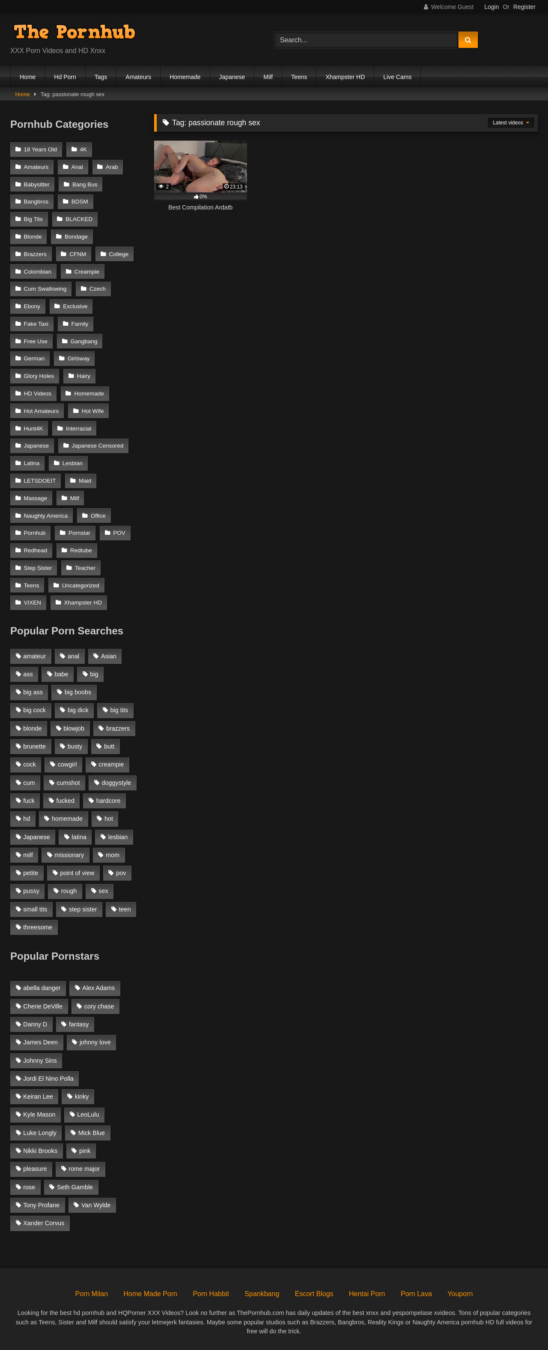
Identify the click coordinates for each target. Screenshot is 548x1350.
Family (79, 324)
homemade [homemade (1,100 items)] (67, 818)
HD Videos (37, 393)
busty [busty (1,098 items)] (75, 746)
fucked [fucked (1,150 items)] (65, 800)
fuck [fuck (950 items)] (28, 800)
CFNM (77, 254)
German (34, 358)
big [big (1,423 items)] (94, 674)
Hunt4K (33, 428)
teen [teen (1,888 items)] (125, 909)
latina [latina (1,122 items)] (79, 837)
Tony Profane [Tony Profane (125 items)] (41, 1205)
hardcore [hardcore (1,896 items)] (108, 800)
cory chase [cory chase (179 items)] (99, 1006)
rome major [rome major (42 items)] (84, 1168)
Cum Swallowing (45, 289)
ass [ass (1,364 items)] (28, 674)
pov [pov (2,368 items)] (121, 873)
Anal (77, 167)
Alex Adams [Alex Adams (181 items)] (98, 987)
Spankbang (261, 1293)
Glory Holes (39, 376)
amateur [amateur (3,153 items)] (34, 656)
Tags (101, 77)
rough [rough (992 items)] (69, 890)
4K (83, 149)
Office (98, 516)
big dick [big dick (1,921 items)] (78, 710)
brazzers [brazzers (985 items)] (118, 728)
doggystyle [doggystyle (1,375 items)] (116, 782)
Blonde (33, 236)
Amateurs (138, 77)
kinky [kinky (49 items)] (82, 1096)
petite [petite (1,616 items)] (30, 873)
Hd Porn (65, 77)
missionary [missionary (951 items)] (69, 855)
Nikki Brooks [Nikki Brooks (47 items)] (40, 1150)
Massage (36, 498)
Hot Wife (93, 411)
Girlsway (79, 358)
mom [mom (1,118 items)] (112, 855)
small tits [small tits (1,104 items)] (35, 909)
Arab (112, 167)
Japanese (232, 77)
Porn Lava (416, 1293)
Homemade (185, 77)
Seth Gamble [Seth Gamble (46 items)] (75, 1187)
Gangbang (83, 341)
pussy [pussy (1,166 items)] (31, 890)
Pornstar (79, 533)
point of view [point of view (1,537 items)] (77, 873)
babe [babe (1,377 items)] (61, 674)
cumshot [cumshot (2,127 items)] (68, 782)
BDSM (79, 201)
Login (491, 6)
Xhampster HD (345, 77)
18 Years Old (40, 149)
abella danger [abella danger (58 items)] (41, 987)
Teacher (85, 568)
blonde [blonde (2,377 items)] (32, 728)
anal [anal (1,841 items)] (73, 656)
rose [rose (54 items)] (29, 1187)
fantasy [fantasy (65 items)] (79, 1024)
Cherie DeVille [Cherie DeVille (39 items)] (43, 1006)
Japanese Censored (97, 445)
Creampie (86, 271)
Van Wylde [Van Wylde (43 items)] (95, 1205)
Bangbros (36, 201)
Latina (32, 463)
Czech (97, 289)
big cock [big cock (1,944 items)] (34, 710)
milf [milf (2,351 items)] (28, 855)
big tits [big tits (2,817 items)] (119, 710)
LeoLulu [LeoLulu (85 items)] (88, 1114)
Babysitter (37, 184)
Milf (268, 77)
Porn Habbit (211, 1293)
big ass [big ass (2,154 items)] (33, 692)
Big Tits (33, 219)
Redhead (36, 550)
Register (524, 6)
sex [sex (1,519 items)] (103, 890)
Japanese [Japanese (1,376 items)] (36, 837)
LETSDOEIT (40, 481)
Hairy (83, 376)
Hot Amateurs (41, 411)
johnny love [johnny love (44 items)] (95, 1042)
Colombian (38, 271)
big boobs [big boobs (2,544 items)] (78, 692)
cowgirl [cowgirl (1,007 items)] (67, 764)
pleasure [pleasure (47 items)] (35, 1168)
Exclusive (75, 306)
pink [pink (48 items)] (84, 1150)
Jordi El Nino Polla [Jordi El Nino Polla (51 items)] (48, 1078)
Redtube (81, 550)
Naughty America (46, 516)
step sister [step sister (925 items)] (83, 909)
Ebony (32, 306)
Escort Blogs (314, 1293)
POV (119, 533)
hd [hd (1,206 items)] (26, 818)
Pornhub (35, 533)
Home (28, 77)
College (119, 254)
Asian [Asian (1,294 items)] (108, 656)
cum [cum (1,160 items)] (29, 782)
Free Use (36, 341)
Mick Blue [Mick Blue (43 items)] (91, 1132)
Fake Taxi (36, 324)
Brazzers (35, 254)
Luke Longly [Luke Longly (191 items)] (40, 1132)
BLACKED (79, 219)
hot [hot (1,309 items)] (108, 818)
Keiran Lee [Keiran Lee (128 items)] (38, 1096)
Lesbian (73, 463)
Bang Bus (85, 184)
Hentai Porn (367, 1293)
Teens (299, 77)
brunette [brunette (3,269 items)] (34, 746)
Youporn (460, 1293)
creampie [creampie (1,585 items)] (111, 764)
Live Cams (397, 77)
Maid (85, 481)
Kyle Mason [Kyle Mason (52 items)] (39, 1114)
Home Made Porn (150, 1293)
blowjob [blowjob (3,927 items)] (73, 728)
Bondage (76, 236)
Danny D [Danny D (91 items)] (35, 1024)
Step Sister (38, 568)
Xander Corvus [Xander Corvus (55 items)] (43, 1223)
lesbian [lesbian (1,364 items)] (118, 837)
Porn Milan (91, 1293)
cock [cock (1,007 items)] (29, 764)
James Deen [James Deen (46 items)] (40, 1042)
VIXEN (33, 602)
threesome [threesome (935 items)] (37, 927)
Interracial (78, 428)
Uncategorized (80, 585)
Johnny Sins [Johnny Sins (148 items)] (40, 1060)
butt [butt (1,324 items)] (109, 746)
